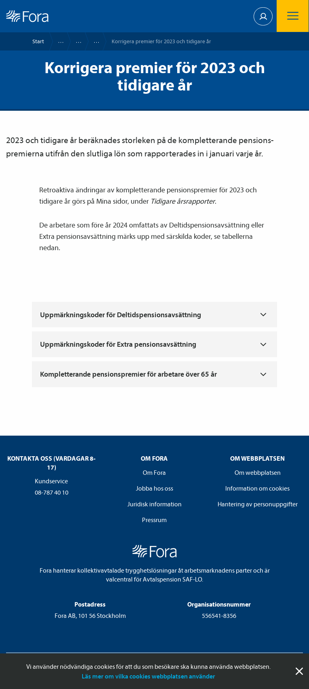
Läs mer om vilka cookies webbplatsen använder (148, 676)
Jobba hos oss (154, 488)
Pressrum (154, 520)
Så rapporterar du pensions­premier (93, 41)
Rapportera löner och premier (75, 41)
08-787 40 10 (51, 492)
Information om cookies (257, 488)
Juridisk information (154, 504)
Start (38, 41)
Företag (57, 41)
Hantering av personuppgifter (258, 504)
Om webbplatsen (258, 472)
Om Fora (154, 472)
